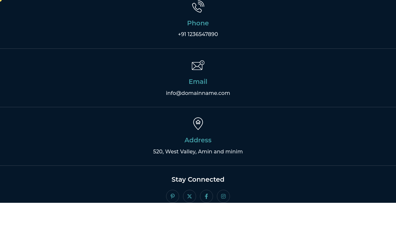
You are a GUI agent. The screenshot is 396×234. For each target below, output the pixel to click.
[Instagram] (223, 196)
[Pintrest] (172, 196)
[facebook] (206, 196)
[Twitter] (189, 196)
